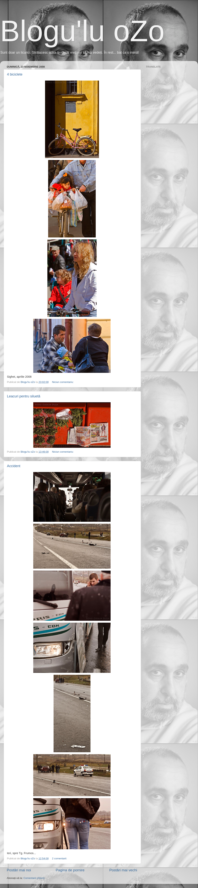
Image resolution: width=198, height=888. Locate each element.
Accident (13, 466)
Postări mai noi (19, 870)
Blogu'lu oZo (82, 31)
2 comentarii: (60, 858)
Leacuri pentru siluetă (23, 396)
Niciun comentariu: (63, 382)
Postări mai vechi (123, 870)
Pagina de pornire (70, 870)
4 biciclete (14, 74)
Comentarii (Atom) (34, 878)
